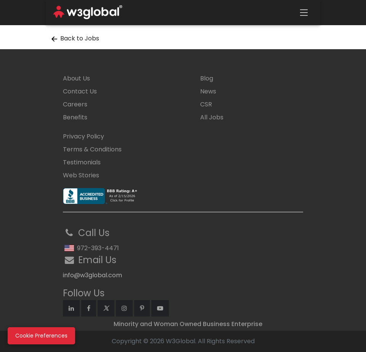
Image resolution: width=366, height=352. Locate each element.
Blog (206, 78)
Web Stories (81, 175)
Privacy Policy (83, 136)
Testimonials (82, 162)
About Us (76, 78)
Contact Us (80, 91)
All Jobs (211, 117)
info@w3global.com (92, 275)
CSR (206, 104)
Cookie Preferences (41, 335)
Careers (75, 104)
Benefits (75, 117)
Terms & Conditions (92, 149)
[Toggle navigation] (304, 12)
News (208, 91)
